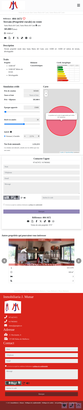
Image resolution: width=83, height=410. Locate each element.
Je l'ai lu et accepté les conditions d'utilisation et (24, 204)
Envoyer (41, 211)
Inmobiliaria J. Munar (17, 403)
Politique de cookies (48, 403)
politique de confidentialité (35, 204)
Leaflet (62, 152)
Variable (17, 136)
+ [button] (46, 91)
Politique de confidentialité (33, 403)
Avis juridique (59, 403)
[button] (4, 261)
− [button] (46, 95)
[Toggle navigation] (78, 5)
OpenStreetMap (69, 152)
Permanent (10, 136)
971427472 (37, 162)
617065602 (46, 162)
